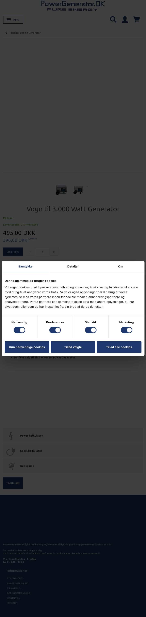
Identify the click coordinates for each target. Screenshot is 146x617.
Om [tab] (120, 266)
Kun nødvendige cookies (27, 347)
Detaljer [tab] (73, 266)
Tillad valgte (73, 347)
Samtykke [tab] (25, 266)
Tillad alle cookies (119, 347)
